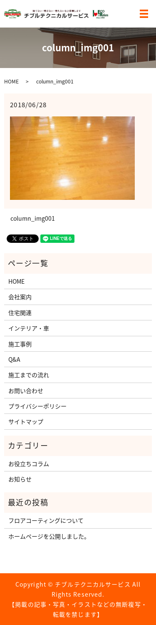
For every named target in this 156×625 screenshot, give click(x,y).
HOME (11, 81)
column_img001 (32, 218)
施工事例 (20, 344)
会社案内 (20, 296)
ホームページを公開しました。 (49, 536)
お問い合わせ (25, 390)
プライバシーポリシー (37, 406)
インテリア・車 (28, 328)
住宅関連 (20, 312)
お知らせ (20, 479)
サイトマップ (25, 421)
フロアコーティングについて (46, 520)
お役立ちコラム (28, 463)
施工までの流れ (28, 374)
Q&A (14, 359)
